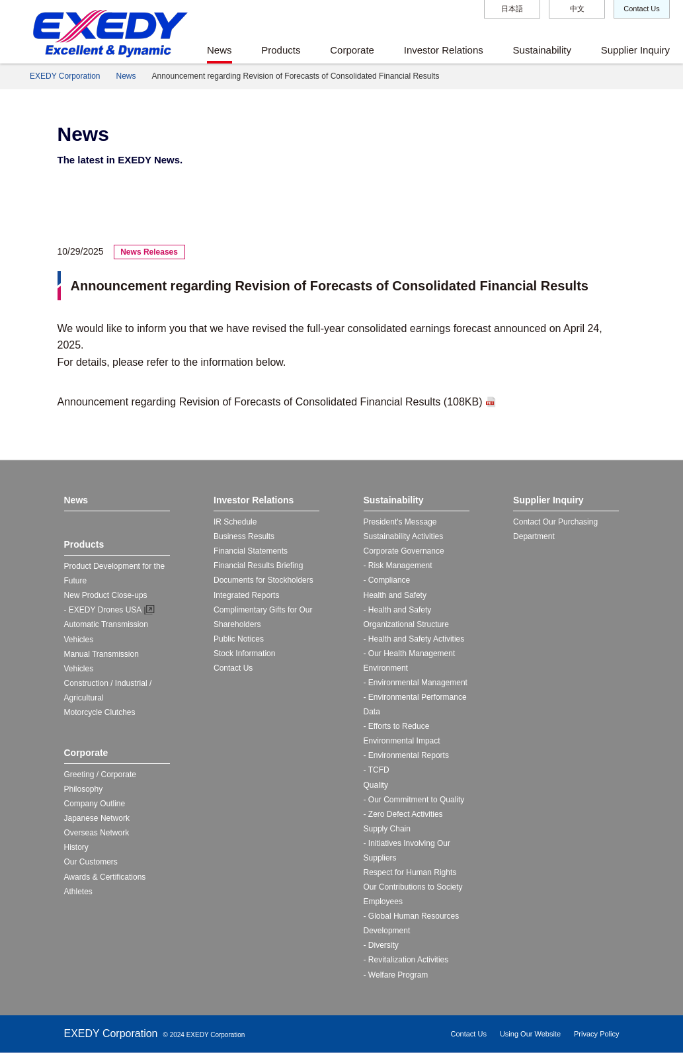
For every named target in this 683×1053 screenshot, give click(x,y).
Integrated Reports (246, 595)
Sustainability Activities (404, 536)
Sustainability (542, 50)
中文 (577, 9)
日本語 (512, 9)
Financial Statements (251, 551)
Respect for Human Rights (410, 872)
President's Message (400, 521)
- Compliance (387, 580)
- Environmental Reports (406, 755)
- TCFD (376, 770)
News (219, 50)
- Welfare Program (396, 975)
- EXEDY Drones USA (103, 609)
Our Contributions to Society (413, 887)
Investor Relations (443, 50)
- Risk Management (398, 565)
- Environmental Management (415, 682)
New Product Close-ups (105, 595)
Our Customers (91, 861)
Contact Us (641, 9)
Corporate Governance (404, 551)
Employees (383, 901)
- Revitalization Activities (406, 959)
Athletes (78, 891)
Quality (376, 785)
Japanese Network (97, 818)
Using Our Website (530, 1034)
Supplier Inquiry (635, 50)
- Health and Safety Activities (414, 639)
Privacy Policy (596, 1034)
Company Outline (95, 803)
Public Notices (239, 639)
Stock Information (244, 653)
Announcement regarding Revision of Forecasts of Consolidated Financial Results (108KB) (270, 401)
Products (280, 50)
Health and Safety (395, 595)
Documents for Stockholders (263, 580)
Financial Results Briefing (258, 565)
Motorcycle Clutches (100, 712)
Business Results (244, 536)
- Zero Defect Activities (403, 814)
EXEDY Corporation (65, 76)
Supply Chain (387, 828)
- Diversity (381, 945)
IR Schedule (235, 521)
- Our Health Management (410, 653)
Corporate (352, 50)
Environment (386, 668)
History (76, 847)
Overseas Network (97, 832)
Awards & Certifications (105, 877)
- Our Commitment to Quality (414, 799)
